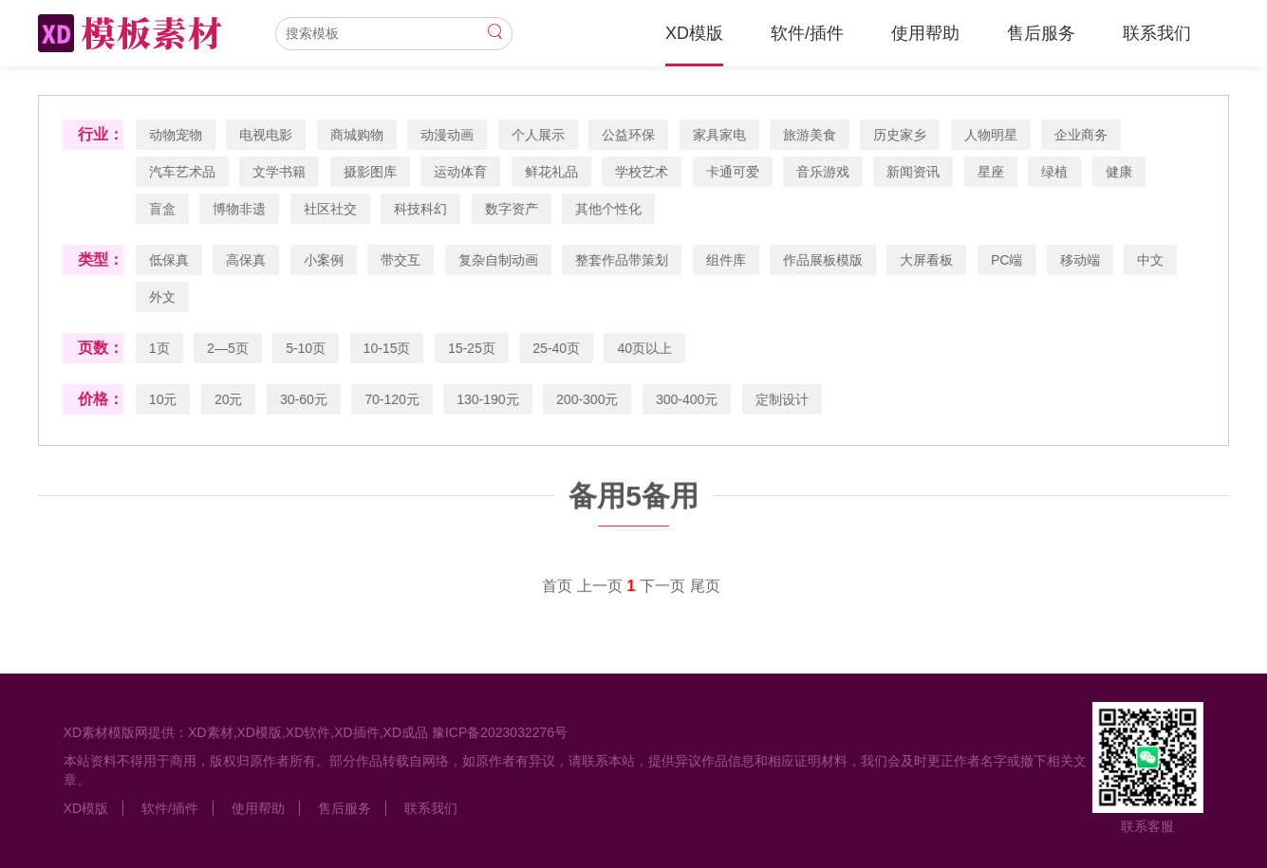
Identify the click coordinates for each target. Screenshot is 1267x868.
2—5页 (229, 348)
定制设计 (783, 399)
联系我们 (1157, 33)
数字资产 (511, 208)
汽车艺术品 (183, 171)
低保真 (170, 260)
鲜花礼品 (551, 171)
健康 (1120, 171)
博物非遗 (240, 208)
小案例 (325, 260)
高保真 (247, 260)
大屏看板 (927, 260)
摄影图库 (371, 171)
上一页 (600, 587)
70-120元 (392, 399)
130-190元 (488, 399)
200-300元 (588, 399)
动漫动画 (448, 134)
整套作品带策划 (622, 260)
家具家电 (719, 134)
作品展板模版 (824, 260)
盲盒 (163, 208)
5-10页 (306, 348)
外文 (163, 297)
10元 (164, 399)
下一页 (662, 587)
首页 (557, 587)
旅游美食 (810, 134)
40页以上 (645, 348)
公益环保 (629, 134)
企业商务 (1082, 134)
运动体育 (461, 171)
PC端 (1007, 260)
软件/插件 (807, 33)
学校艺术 (642, 171)
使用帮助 (925, 33)
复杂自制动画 (498, 260)
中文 (1151, 260)
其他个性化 (609, 208)
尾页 (705, 587)
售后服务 (1041, 33)
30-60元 (304, 399)
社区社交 (331, 208)
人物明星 (991, 134)
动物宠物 (176, 134)
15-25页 (472, 348)
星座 (991, 171)
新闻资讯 (914, 171)
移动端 (1081, 260)
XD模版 (694, 33)
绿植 (1055, 171)
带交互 (401, 260)
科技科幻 (421, 208)
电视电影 (266, 134)
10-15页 (387, 348)
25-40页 (557, 348)
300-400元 (687, 399)
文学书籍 (280, 171)
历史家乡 (900, 134)
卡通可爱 (732, 171)
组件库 (726, 260)
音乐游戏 (823, 171)
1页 (160, 348)
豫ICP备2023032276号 (499, 732)
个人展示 (538, 134)
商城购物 (357, 134)
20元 (229, 399)
